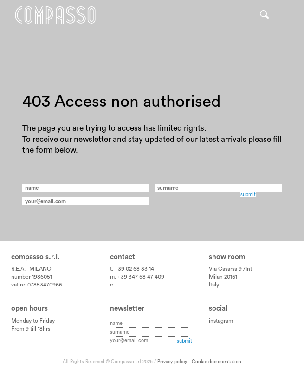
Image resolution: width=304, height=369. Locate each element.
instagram (221, 321)
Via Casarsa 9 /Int (230, 269)
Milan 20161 (223, 277)
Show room (227, 257)
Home (55, 15)
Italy (214, 284)
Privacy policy (172, 361)
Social (218, 308)
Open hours (29, 308)
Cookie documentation (216, 361)
